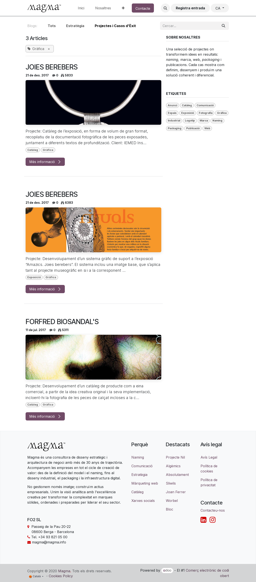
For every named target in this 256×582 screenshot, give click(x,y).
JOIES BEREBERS (52, 67)
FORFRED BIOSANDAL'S (62, 322)
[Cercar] (223, 26)
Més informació (45, 162)
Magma (64, 571)
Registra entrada (190, 8)
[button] (165, 8)
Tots (52, 26)
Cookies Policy (61, 576)
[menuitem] (81, 8)
